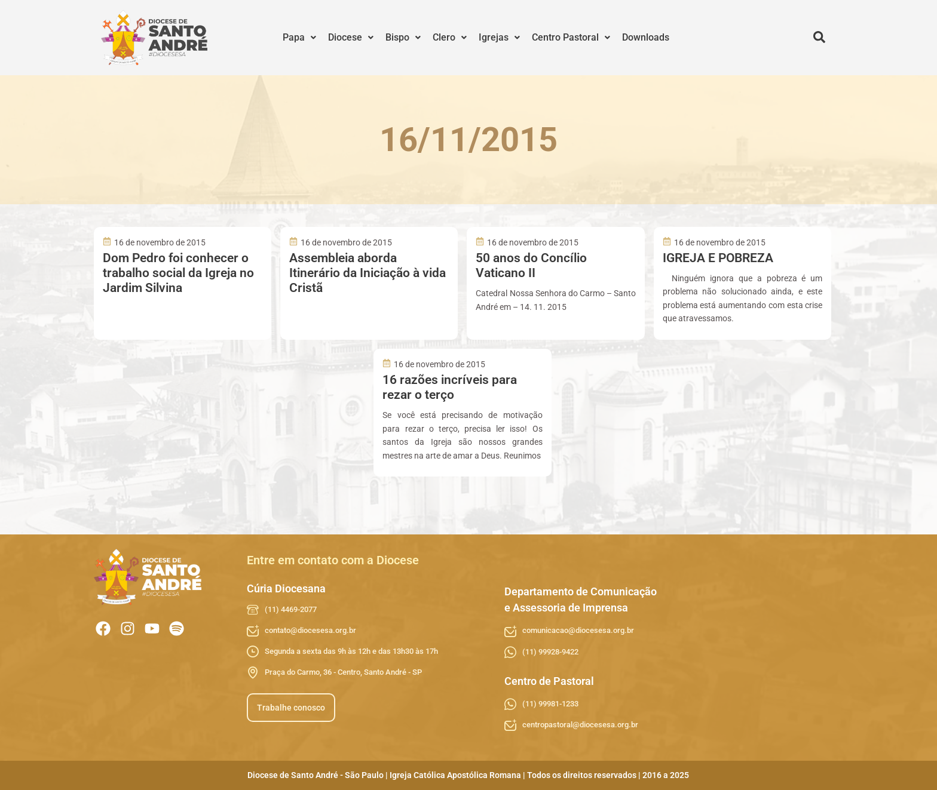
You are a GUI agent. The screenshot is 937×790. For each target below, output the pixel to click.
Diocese (350, 37)
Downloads (645, 37)
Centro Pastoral (571, 37)
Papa (299, 37)
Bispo (403, 37)
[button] (299, 37)
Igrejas (499, 37)
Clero (450, 37)
